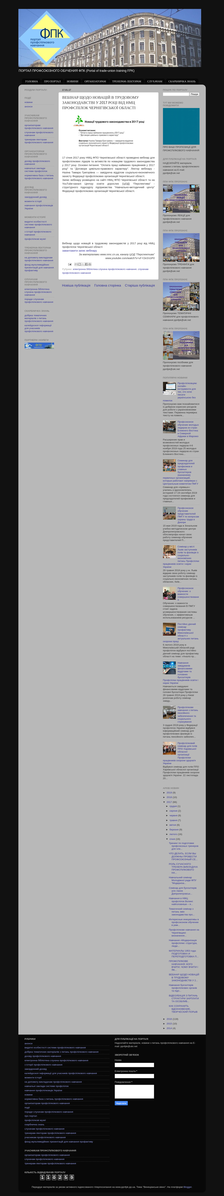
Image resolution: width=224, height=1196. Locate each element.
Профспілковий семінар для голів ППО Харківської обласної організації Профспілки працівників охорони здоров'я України (180, 753)
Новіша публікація (76, 285)
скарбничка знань (34, 1124)
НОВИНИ (72, 81)
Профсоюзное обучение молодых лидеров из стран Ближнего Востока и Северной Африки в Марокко (188, 429)
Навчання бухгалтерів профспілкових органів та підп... (183, 988)
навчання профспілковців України (43, 1090)
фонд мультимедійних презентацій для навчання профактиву (39, 267)
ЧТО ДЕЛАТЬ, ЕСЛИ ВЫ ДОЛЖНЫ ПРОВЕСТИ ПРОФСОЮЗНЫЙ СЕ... (183, 856)
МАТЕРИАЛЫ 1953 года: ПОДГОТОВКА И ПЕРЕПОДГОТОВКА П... (184, 953)
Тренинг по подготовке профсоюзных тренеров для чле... (183, 846)
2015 (170, 1023)
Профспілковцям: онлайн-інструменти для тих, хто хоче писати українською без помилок (180, 392)
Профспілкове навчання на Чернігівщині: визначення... (184, 932)
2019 (170, 792)
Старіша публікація (140, 285)
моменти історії (33, 201)
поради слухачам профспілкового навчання (39, 300)
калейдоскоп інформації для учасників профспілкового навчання (39, 328)
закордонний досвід (36, 197)
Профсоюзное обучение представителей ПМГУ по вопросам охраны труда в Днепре (188, 515)
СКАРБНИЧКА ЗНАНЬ (182, 81)
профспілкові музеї (35, 239)
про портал (31, 1116)
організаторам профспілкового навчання (39, 126)
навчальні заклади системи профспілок (36, 169)
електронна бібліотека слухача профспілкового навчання (105, 269)
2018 (170, 797)
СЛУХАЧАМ (154, 81)
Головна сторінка (107, 285)
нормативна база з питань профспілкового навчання (39, 177)
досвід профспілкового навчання (43, 1056)
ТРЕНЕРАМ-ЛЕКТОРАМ (126, 81)
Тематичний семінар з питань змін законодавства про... (182, 911)
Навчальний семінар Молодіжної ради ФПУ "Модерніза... (182, 880)
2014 (170, 1028)
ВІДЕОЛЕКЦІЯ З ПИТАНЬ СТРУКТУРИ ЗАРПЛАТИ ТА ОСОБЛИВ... (184, 998)
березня (174, 829)
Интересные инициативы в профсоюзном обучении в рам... (184, 922)
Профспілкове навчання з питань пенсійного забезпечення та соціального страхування (188, 714)
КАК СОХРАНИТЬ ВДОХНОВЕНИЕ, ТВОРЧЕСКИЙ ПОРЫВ (183, 1009)
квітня (173, 825)
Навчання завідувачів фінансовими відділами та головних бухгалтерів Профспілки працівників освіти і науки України (180, 672)
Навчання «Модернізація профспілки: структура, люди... (183, 943)
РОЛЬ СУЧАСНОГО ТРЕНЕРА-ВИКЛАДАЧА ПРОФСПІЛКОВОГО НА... (183, 868)
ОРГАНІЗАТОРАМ (95, 81)
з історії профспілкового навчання (43, 1064)
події (27, 1107)
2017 (170, 802)
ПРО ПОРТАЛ (52, 81)
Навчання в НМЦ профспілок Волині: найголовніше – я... (181, 901)
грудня (174, 806)
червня (174, 815)
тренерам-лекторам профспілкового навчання (39, 141)
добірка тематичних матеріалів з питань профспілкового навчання (39, 318)
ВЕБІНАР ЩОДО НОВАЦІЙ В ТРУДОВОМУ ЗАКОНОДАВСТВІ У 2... (184, 977)
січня (173, 839)
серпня (174, 810)
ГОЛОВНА (31, 81)
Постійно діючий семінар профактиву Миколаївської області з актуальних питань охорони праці (181, 633)
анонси (28, 106)
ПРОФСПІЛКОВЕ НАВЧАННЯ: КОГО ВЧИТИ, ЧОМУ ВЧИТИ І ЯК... (183, 965)
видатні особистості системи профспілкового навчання (38, 224)
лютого (174, 834)
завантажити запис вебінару (79, 250)
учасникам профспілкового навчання (45, 1137)
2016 (170, 1019)
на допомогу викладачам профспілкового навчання (39, 259)
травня (174, 820)
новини (29, 102)
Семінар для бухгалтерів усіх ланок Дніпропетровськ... (183, 891)
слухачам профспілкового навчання (44, 1128)
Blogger (187, 1187)
